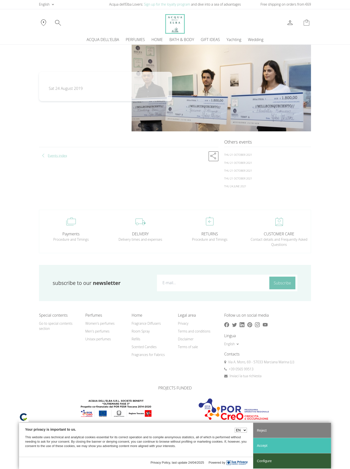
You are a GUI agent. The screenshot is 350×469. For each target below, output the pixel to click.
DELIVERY (140, 234)
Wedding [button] (255, 39)
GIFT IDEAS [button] (210, 39)
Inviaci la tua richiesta (246, 376)
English (44, 4)
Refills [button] (136, 339)
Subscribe (282, 283)
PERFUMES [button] (135, 39)
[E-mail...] (212, 283)
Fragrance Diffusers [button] (146, 323)
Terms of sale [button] (188, 346)
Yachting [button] (233, 39)
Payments (70, 234)
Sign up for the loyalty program (167, 4)
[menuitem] (234, 39)
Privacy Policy (160, 462)
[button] (213, 156)
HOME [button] (157, 39)
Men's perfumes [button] (97, 331)
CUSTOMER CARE (279, 234)
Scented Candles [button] (144, 346)
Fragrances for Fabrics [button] (148, 354)
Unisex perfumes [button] (98, 339)
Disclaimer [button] (186, 339)
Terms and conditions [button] (194, 331)
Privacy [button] (183, 323)
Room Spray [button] (141, 331)
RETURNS (209, 234)
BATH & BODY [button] (181, 39)
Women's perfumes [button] (100, 323)
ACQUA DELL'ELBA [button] (103, 39)
